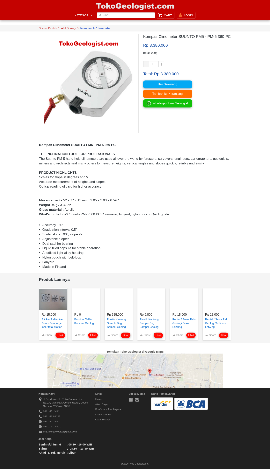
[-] (130, 400)
